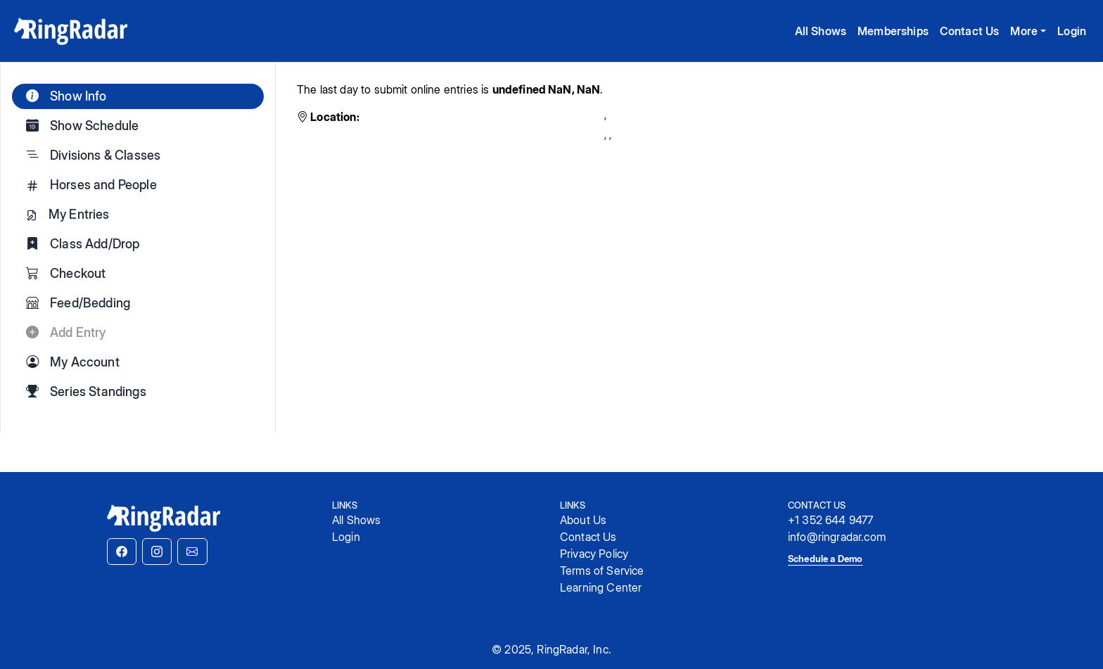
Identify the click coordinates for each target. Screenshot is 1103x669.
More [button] (1024, 31)
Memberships (893, 31)
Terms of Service (602, 570)
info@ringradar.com (837, 537)
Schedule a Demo (825, 558)
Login (1071, 31)
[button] (121, 551)
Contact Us (970, 31)
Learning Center (601, 587)
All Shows (820, 31)
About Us (583, 520)
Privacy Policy (594, 554)
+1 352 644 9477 (830, 520)
